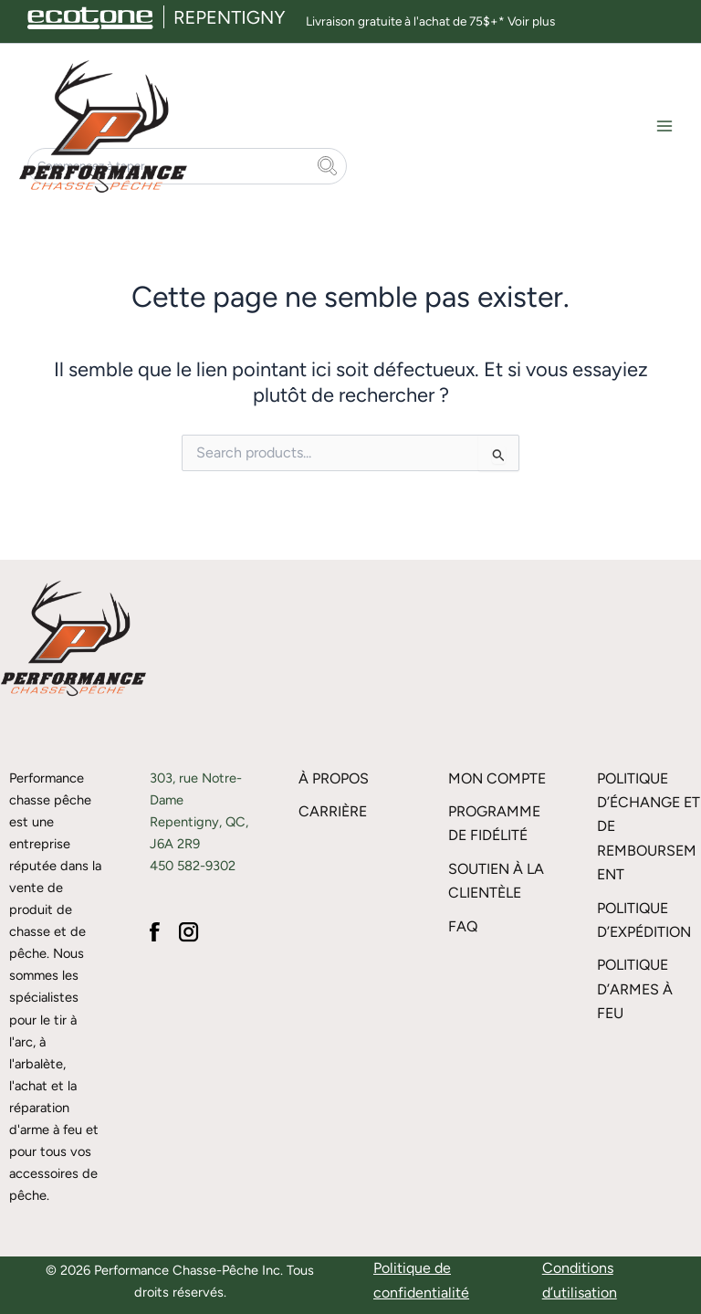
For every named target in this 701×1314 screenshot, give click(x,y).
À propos (333, 778)
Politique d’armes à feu (635, 990)
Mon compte (497, 778)
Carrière (332, 811)
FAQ (462, 926)
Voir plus (531, 21)
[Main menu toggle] (664, 134)
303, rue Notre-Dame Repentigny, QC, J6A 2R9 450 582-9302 (199, 822)
